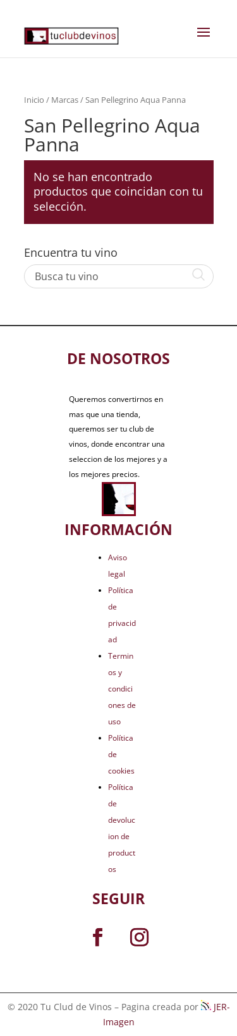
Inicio (34, 99)
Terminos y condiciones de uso (122, 688)
